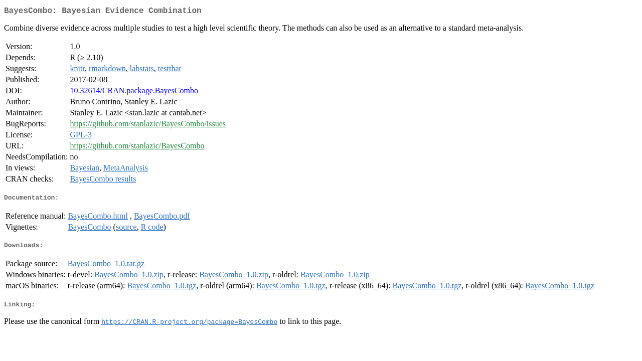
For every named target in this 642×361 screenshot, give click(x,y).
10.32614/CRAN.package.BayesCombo (134, 92)
